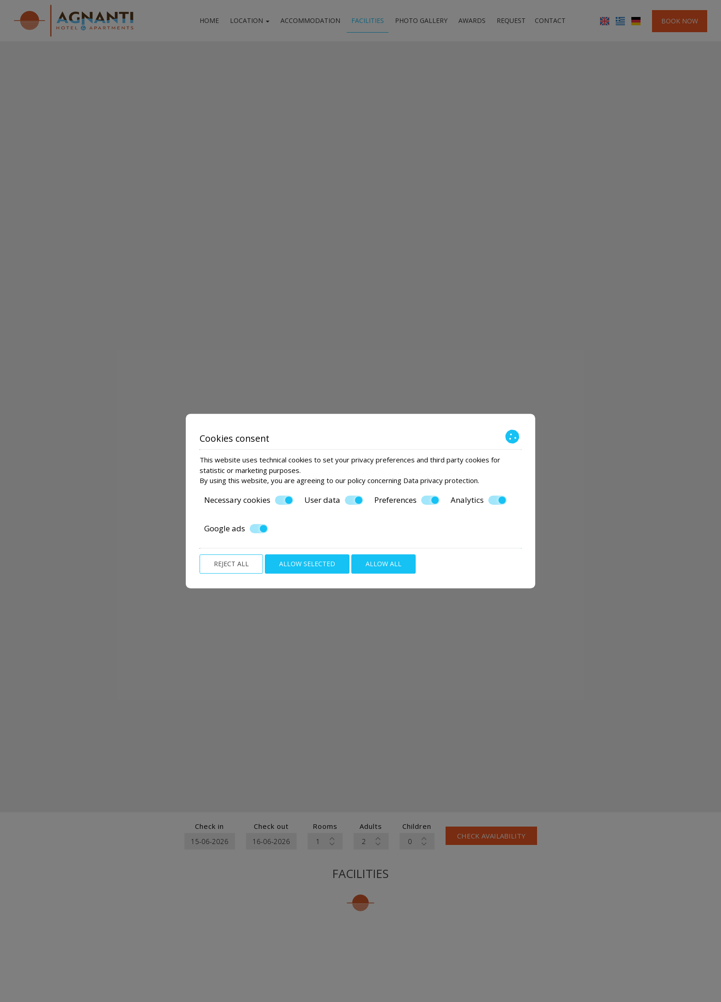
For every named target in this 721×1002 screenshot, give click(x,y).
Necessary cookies (248, 500)
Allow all (383, 563)
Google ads (236, 529)
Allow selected (307, 563)
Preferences (407, 500)
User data (333, 500)
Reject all (231, 563)
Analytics (479, 500)
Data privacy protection (440, 480)
